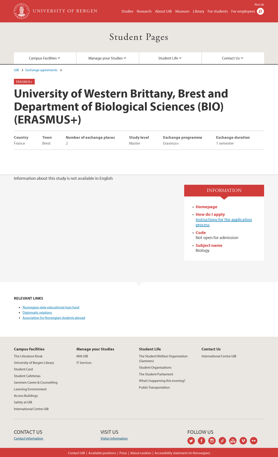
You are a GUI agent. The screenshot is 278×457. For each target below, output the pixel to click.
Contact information (28, 438)
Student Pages (139, 37)
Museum (182, 11)
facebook (203, 441)
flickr (255, 441)
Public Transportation (154, 387)
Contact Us (231, 58)
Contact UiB (76, 453)
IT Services (83, 362)
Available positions (102, 453)
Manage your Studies (105, 58)
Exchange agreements (41, 70)
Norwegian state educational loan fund (51, 307)
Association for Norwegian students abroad (54, 317)
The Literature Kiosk (28, 356)
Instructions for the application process (224, 222)
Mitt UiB (82, 356)
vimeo (245, 441)
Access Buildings (26, 395)
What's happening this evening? (162, 380)
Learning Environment (30, 389)
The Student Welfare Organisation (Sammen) (163, 358)
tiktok (224, 441)
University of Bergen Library (34, 362)
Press (123, 453)
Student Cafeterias (27, 376)
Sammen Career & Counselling (36, 382)
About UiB (163, 11)
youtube (234, 441)
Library (198, 11)
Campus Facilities (43, 58)
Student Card (23, 369)
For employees (243, 11)
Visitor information (114, 438)
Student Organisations (155, 367)
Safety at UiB (23, 402)
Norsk (259, 4)
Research (144, 11)
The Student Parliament (156, 374)
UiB (16, 70)
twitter (192, 441)
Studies (127, 11)
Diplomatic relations (37, 312)
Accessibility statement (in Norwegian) (182, 453)
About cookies (140, 453)
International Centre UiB (31, 409)
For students (218, 11)
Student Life (168, 58)
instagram (213, 441)
